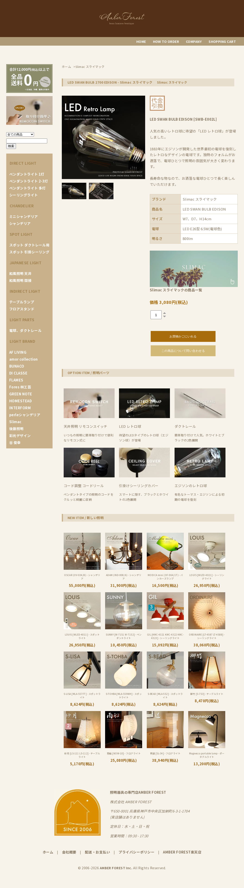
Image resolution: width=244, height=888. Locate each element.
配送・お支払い (97, 852)
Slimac (15, 421)
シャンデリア (20, 223)
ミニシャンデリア (23, 216)
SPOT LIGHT (21, 234)
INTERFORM (20, 407)
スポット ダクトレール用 (29, 244)
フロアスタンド (21, 308)
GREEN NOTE (20, 393)
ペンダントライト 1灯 (26, 174)
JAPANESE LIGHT (25, 262)
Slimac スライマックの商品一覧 (176, 289)
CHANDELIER (22, 205)
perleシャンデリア (24, 414)
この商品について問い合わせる (183, 351)
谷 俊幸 (15, 442)
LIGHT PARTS (22, 319)
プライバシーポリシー (136, 852)
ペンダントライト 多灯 (27, 188)
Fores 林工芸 (20, 386)
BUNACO (16, 366)
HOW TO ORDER (166, 41)
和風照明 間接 (20, 280)
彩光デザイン (20, 435)
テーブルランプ (21, 301)
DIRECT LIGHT (23, 163)
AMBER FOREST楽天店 (182, 852)
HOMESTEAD (20, 400)
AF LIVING (17, 352)
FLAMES (16, 380)
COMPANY (194, 41)
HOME (141, 41)
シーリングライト (23, 194)
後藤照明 (16, 428)
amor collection (23, 359)
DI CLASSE (18, 373)
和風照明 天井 (20, 273)
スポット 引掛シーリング (29, 251)
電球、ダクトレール (25, 330)
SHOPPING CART (222, 41)
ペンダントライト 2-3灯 (28, 181)
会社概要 (69, 852)
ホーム (48, 852)
